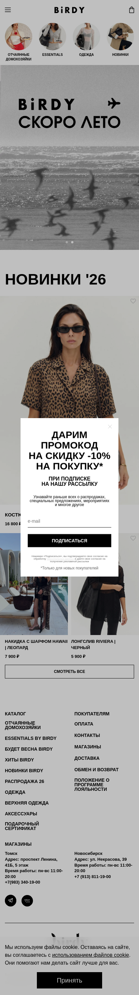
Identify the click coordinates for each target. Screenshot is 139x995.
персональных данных (60, 559)
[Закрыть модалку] (110, 427)
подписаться (69, 541)
